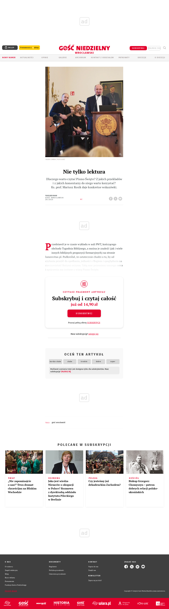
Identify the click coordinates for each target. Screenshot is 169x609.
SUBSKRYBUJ (138, 48)
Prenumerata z (29, 47)
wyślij (120, 198)
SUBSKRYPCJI (93, 322)
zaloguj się (154, 48)
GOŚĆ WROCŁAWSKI (58, 422)
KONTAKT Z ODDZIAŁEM (102, 57)
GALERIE (63, 57)
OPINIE (44, 57)
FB (111, 198)
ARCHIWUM (80, 57)
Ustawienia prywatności (57, 574)
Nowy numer (9, 57)
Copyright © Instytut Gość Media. (135, 591)
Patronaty (124, 57)
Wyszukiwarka (164, 47)
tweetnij (116, 198)
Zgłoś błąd (11, 591)
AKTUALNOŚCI (27, 57)
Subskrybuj (84, 313)
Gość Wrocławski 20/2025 (54, 199)
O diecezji (160, 57)
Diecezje (142, 57)
